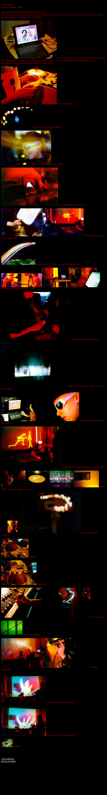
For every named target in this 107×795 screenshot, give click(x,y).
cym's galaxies (7, 759)
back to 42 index (8, 761)
